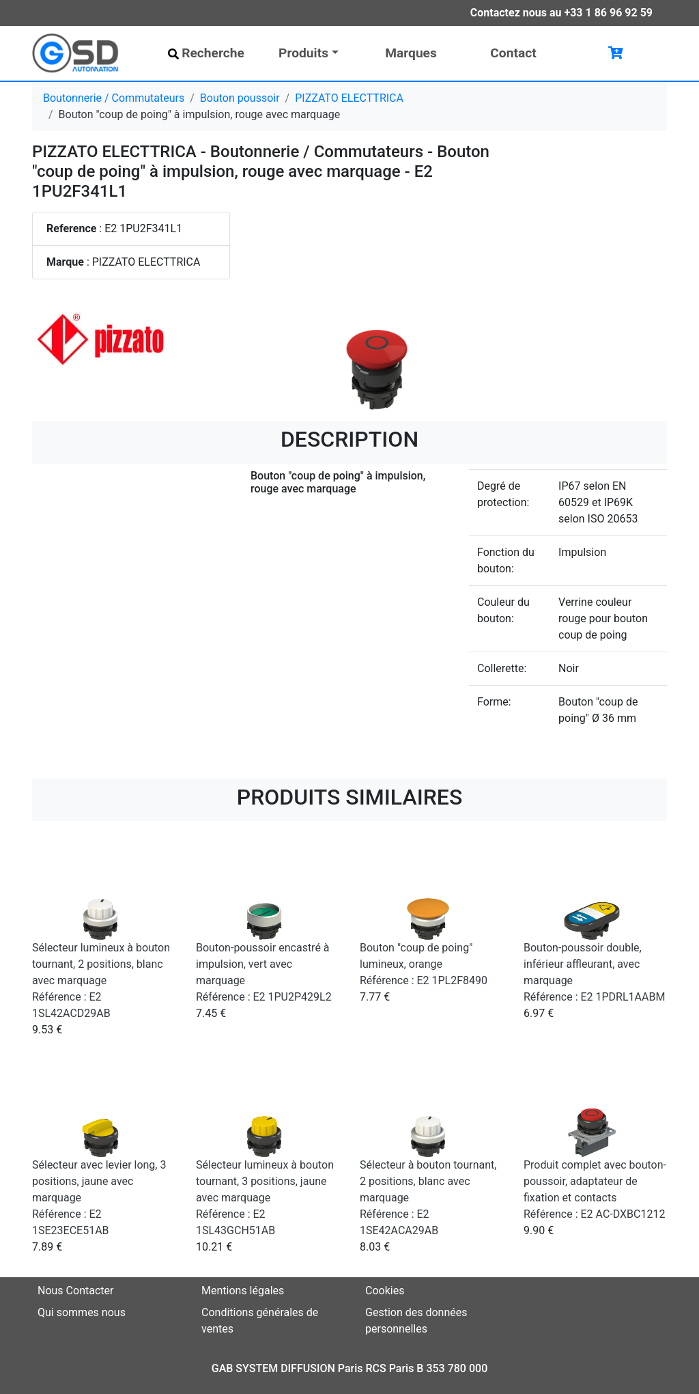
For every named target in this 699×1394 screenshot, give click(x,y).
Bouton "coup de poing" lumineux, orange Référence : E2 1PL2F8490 (423, 964)
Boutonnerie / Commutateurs (113, 98)
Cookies (384, 1290)
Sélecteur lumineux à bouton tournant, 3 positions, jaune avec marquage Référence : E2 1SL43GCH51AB (265, 1197)
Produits (303, 53)
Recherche (206, 53)
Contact (513, 53)
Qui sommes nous (82, 1312)
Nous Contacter (75, 1290)
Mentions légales (242, 1290)
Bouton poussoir (240, 98)
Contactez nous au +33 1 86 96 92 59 (561, 12)
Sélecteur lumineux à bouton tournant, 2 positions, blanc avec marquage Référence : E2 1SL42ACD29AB (101, 980)
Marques (411, 53)
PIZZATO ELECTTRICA (349, 98)
